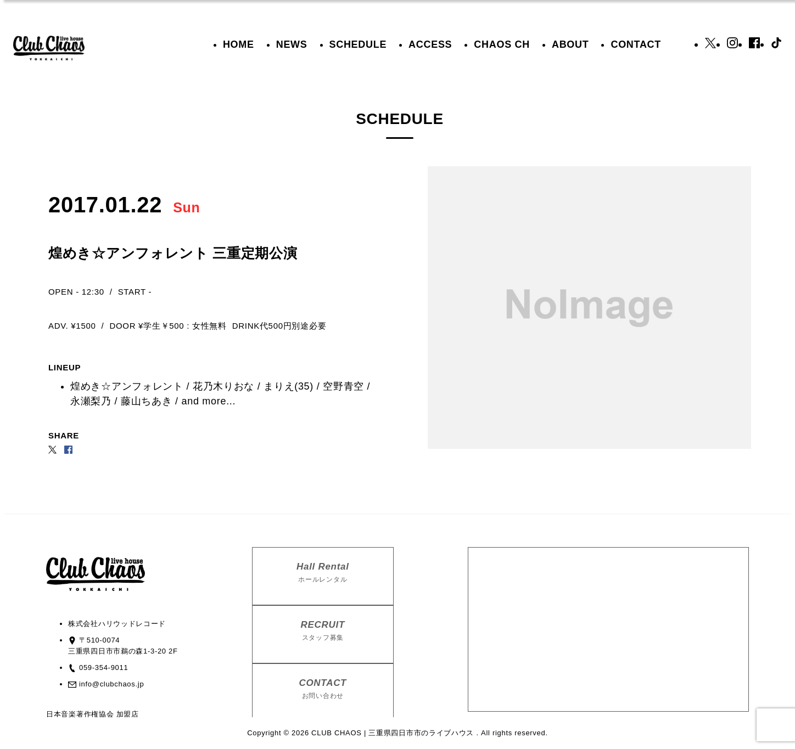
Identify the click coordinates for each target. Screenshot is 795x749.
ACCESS (430, 44)
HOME (238, 44)
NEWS (291, 44)
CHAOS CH (502, 44)
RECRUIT (322, 631)
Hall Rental (322, 572)
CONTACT (636, 44)
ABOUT (570, 44)
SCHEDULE (358, 44)
